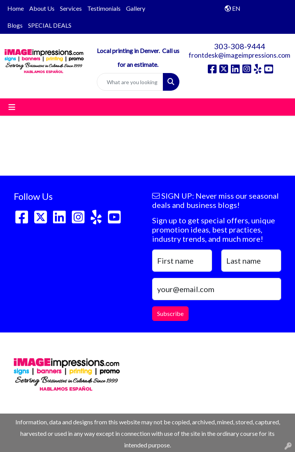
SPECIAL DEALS (49, 25)
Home (15, 8)
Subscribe (170, 313)
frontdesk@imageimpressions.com (239, 55)
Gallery (135, 8)
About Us (42, 8)
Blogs (15, 25)
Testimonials (104, 8)
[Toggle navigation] (12, 107)
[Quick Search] (130, 82)
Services (71, 8)
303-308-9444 (239, 46)
